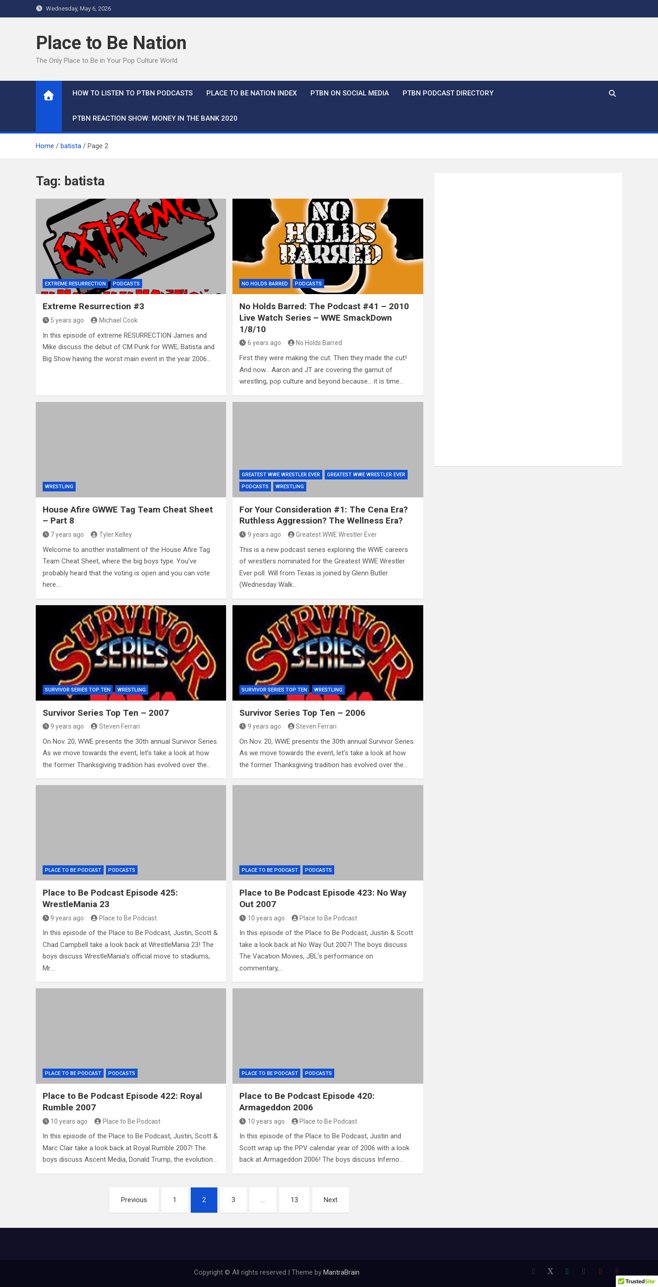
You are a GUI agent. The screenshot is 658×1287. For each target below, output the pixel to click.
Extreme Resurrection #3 (93, 306)
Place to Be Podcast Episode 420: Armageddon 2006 (307, 1102)
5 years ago (63, 320)
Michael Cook (114, 320)
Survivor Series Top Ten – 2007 (106, 713)
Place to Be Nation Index (251, 93)
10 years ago (262, 918)
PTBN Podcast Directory (448, 93)
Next (330, 1200)
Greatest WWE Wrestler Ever (281, 475)
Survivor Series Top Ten (78, 690)
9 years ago (260, 534)
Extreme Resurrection (75, 284)
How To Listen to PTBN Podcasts (132, 93)
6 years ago (260, 342)
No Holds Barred (265, 284)
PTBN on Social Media (349, 93)
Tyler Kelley (111, 534)
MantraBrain (341, 1272)
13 (294, 1200)
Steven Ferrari (115, 726)
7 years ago (63, 534)
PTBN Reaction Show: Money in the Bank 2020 (155, 118)
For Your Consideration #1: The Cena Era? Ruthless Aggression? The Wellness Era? (323, 515)
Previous (134, 1200)
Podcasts (126, 284)
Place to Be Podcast (73, 870)
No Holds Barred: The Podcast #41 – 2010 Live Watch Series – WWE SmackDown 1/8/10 (324, 317)
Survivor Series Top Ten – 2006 (302, 713)
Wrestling (59, 487)
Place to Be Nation (111, 43)
